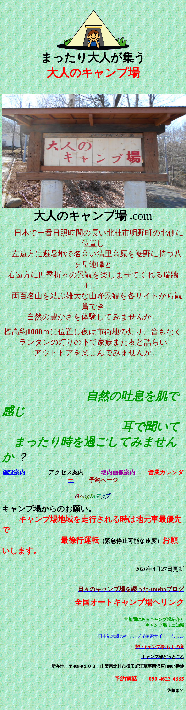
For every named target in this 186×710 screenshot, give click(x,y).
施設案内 (13, 472)
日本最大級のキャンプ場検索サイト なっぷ (141, 636)
